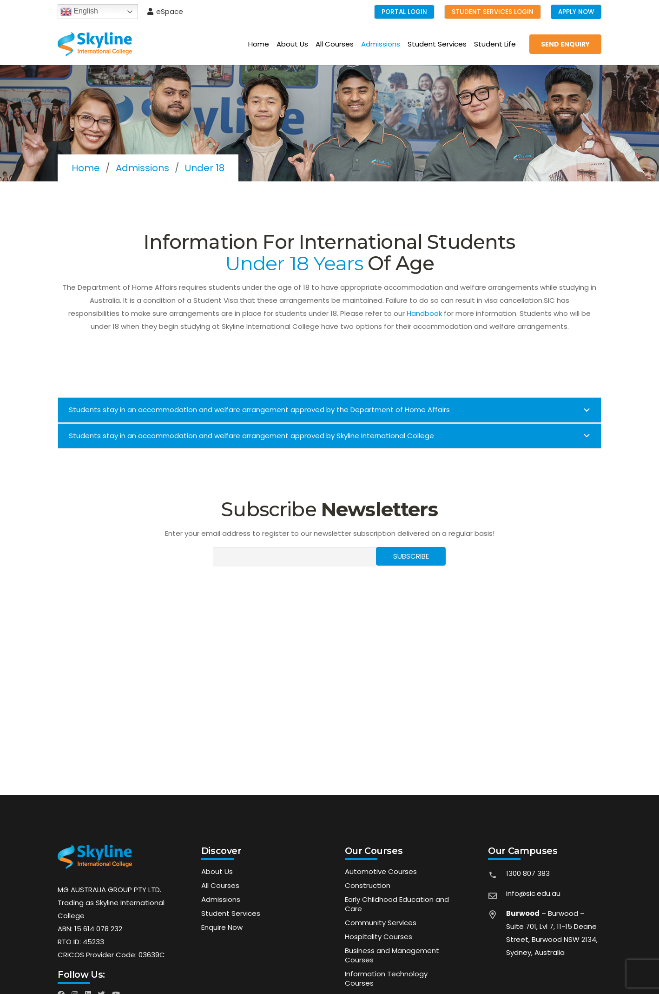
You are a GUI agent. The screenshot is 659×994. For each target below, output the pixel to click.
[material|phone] (497, 876)
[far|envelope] (497, 896)
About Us (217, 871)
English (79, 11)
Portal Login (404, 11)
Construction (367, 885)
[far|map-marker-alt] (497, 936)
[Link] (95, 44)
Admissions (220, 899)
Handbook (424, 313)
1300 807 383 (528, 873)
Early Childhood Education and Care (397, 904)
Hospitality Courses (378, 936)
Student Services (230, 913)
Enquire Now (222, 927)
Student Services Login (493, 11)
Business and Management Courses (392, 955)
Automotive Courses (381, 871)
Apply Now (576, 11)
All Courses (220, 885)
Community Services (380, 922)
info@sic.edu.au (533, 893)
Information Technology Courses (386, 978)
